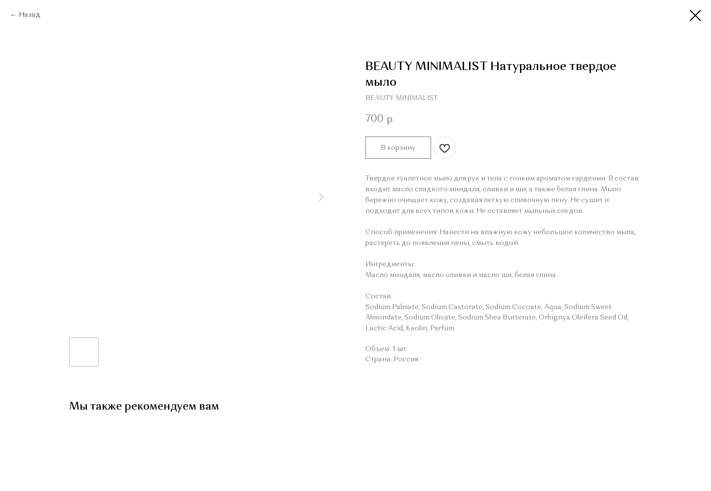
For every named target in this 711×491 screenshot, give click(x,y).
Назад (29, 14)
